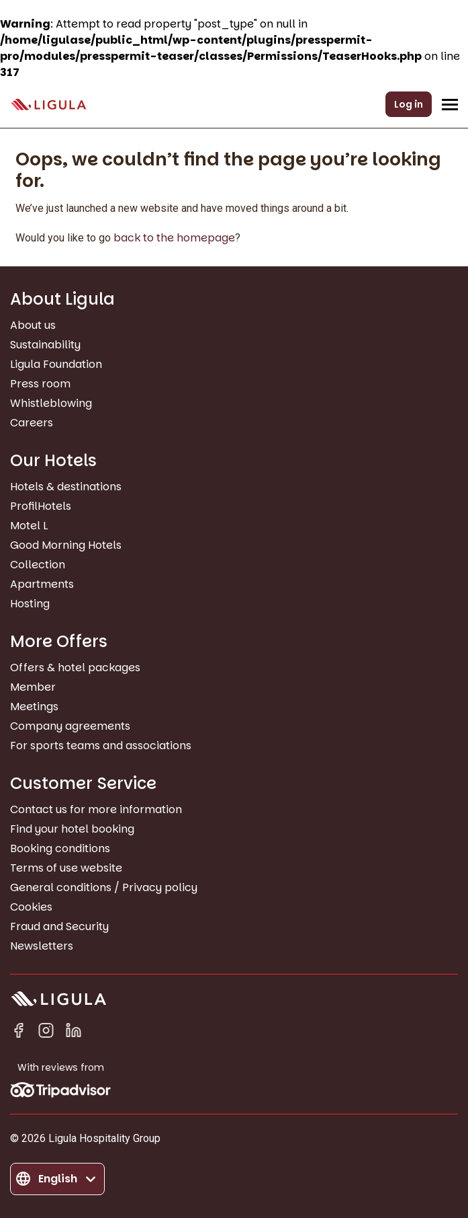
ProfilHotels (40, 506)
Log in (408, 104)
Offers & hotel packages (75, 667)
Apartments (42, 584)
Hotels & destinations (66, 486)
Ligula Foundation (56, 364)
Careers (31, 422)
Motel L (29, 525)
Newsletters (41, 946)
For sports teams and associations (100, 745)
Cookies (31, 907)
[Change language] (57, 1179)
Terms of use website (66, 868)
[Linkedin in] (73, 1033)
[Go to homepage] (48, 104)
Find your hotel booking (72, 829)
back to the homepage (174, 237)
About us (33, 325)
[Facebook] (18, 1033)
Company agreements (70, 726)
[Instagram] (46, 1033)
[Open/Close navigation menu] (450, 104)
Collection (37, 564)
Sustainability (45, 344)
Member (33, 687)
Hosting (30, 603)
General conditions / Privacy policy (103, 887)
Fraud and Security (59, 926)
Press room (40, 383)
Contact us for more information (96, 809)
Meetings (34, 706)
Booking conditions (60, 848)
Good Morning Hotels (66, 545)
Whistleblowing (51, 403)
